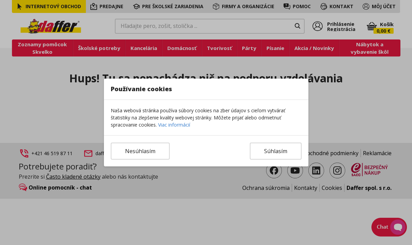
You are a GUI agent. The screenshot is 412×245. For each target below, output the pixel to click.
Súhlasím (275, 151)
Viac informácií (174, 124)
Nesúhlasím (140, 151)
